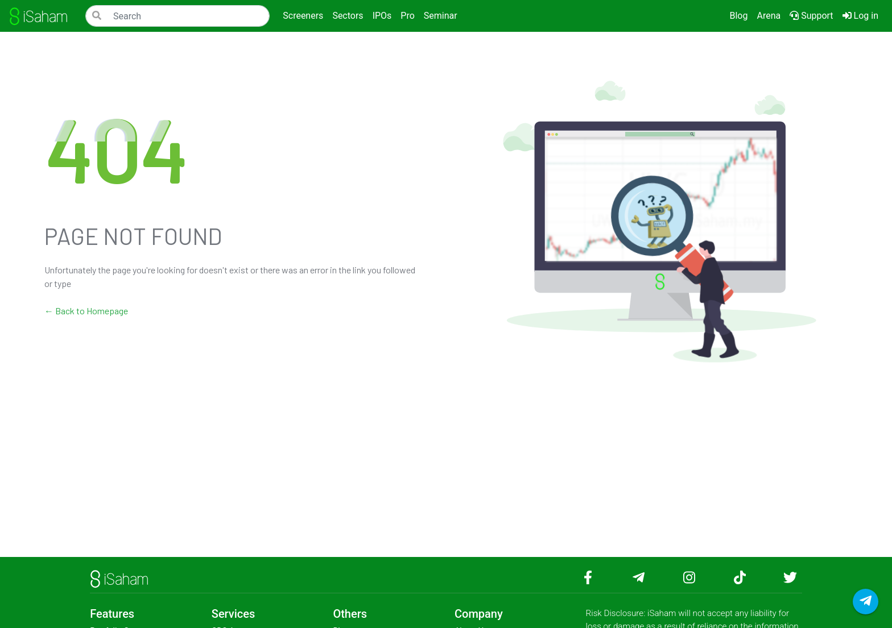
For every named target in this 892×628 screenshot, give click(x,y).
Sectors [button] (347, 15)
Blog (738, 15)
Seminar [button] (440, 15)
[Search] (177, 16)
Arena (768, 15)
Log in (863, 15)
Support (811, 15)
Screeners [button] (303, 15)
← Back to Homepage (86, 310)
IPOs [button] (382, 15)
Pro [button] (407, 15)
